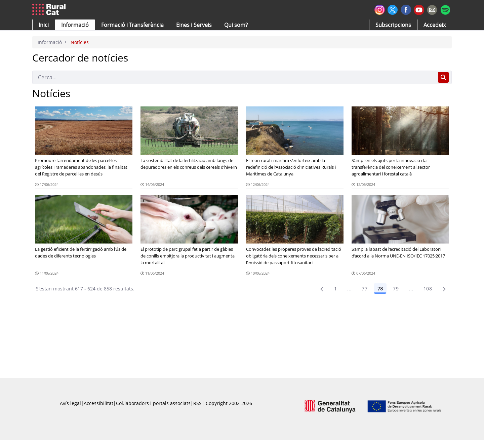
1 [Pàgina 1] (335, 288)
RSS (197, 403)
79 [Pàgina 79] (396, 288)
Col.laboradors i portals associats (153, 403)
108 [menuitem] (428, 288)
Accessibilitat (98, 403)
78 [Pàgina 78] (380, 288)
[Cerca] (233, 77)
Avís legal (70, 403)
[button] (44, 24)
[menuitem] (132, 24)
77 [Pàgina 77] (364, 288)
